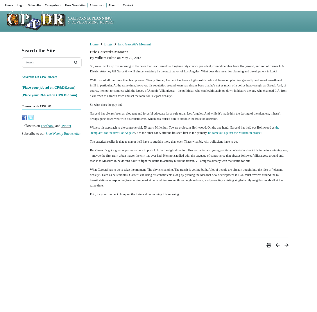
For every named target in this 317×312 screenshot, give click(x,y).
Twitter (66, 126)
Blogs (108, 44)
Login (20, 5)
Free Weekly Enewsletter (63, 133)
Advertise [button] (95, 5)
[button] (269, 245)
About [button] (112, 5)
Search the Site (38, 50)
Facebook (47, 126)
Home (9, 5)
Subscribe (34, 5)
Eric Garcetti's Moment (134, 44)
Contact (128, 5)
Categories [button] (52, 5)
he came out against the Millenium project (234, 132)
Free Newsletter (75, 5)
